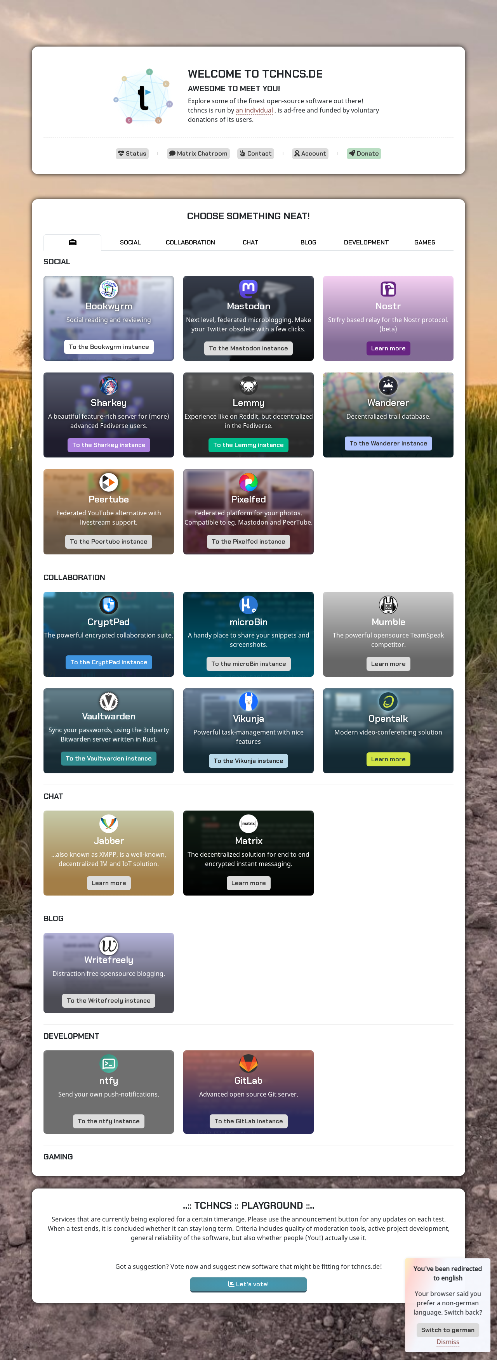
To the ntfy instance (109, 1121)
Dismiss (465, 1341)
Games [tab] (424, 242)
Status (132, 153)
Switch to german (465, 1330)
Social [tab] (130, 242)
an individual (254, 110)
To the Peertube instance (109, 541)
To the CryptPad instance (109, 662)
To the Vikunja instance (248, 761)
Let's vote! (248, 1284)
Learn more (388, 348)
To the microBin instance (248, 664)
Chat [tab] (251, 242)
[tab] (72, 242)
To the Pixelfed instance (248, 541)
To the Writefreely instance (109, 1000)
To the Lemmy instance (248, 445)
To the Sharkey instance (109, 445)
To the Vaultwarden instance (109, 758)
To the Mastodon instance (248, 348)
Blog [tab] (308, 242)
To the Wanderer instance (388, 443)
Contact (256, 153)
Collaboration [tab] (190, 242)
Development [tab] (366, 242)
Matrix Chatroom (198, 153)
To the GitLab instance (248, 1121)
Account (310, 153)
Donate (364, 153)
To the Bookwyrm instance (109, 347)
